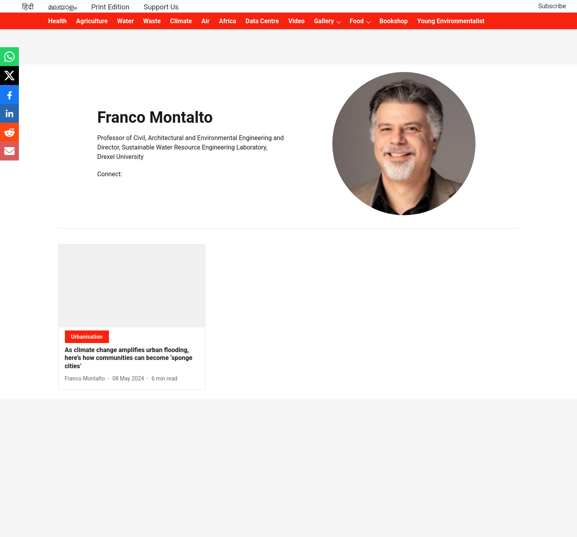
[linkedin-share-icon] (9, 117)
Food (357, 21)
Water (125, 21)
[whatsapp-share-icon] (9, 61)
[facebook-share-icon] (9, 98)
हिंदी (28, 7)
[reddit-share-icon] (9, 136)
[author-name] (86, 379)
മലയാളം (62, 7)
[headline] (132, 358)
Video (296, 21)
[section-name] (87, 336)
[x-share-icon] (9, 79)
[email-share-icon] (9, 155)
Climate (181, 21)
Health (57, 21)
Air (205, 21)
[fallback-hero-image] (132, 286)
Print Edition (110, 7)
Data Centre (262, 21)
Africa (227, 21)
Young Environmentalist (451, 21)
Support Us (161, 7)
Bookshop (394, 21)
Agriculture (92, 21)
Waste (152, 21)
